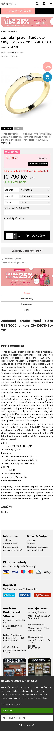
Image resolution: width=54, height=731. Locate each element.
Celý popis (6, 142)
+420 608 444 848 (38, 629)
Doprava (31, 540)
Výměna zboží (10, 543)
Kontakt (31, 543)
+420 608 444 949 (13, 639)
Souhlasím (8, 710)
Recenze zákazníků (12, 550)
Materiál (9, 196)
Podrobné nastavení (14, 717)
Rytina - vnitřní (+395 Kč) (16, 208)
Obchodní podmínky (37, 547)
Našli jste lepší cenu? (15, 262)
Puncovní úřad (10, 547)
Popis (27, 293)
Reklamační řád (35, 550)
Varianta (9, 189)
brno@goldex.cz (36, 624)
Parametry (27, 298)
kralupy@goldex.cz (12, 635)
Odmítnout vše (27, 725)
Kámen (8, 202)
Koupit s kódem (38, 163)
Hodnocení (27, 304)
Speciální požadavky (14, 218)
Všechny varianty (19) (27, 251)
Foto (27, 309)
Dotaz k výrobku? (12, 258)
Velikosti (7, 540)
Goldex (14, 56)
